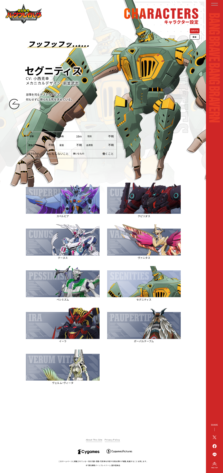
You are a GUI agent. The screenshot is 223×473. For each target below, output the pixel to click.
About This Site (94, 440)
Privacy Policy (112, 440)
